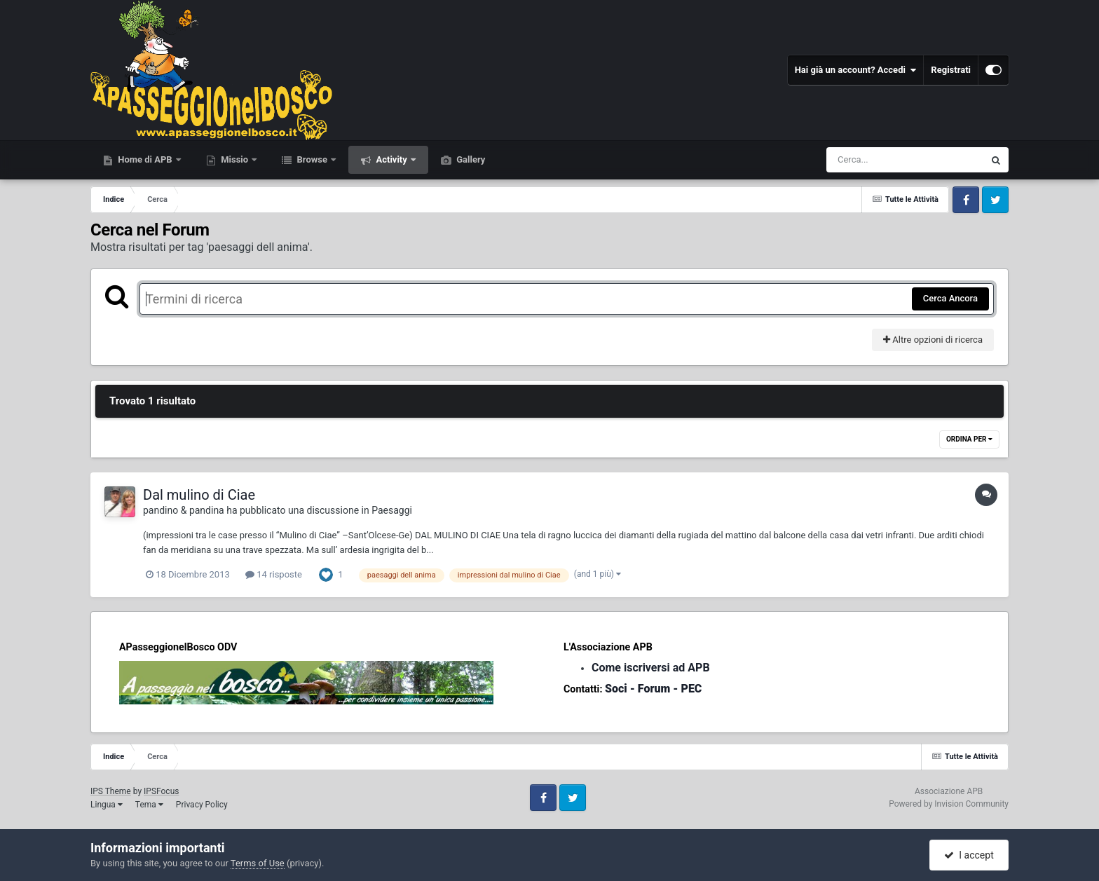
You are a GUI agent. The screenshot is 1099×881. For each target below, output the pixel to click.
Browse (311, 159)
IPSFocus (161, 791)
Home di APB (145, 159)
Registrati (951, 69)
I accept (968, 855)
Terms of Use (258, 863)
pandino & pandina (183, 510)
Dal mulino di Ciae (199, 494)
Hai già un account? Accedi (856, 70)
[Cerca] (874, 159)
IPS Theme (110, 791)
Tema (149, 805)
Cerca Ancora (950, 298)
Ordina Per (969, 439)
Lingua (106, 805)
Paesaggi (391, 510)
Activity (391, 159)
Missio (234, 159)
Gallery (469, 159)
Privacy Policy (202, 805)
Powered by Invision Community (949, 804)
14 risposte (273, 574)
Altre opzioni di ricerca (933, 339)
